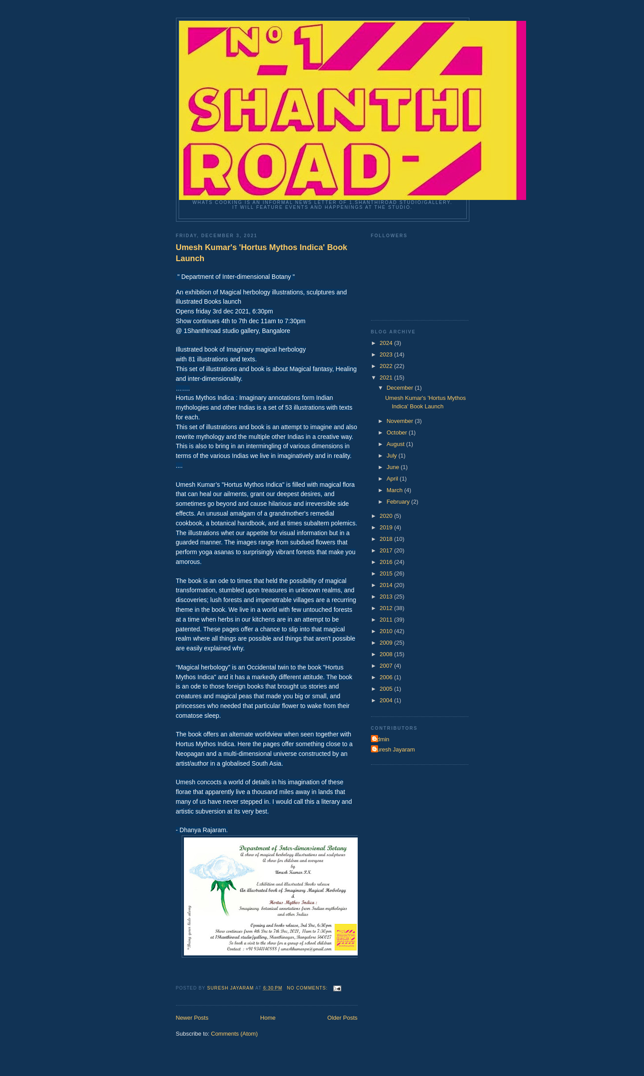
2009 (387, 642)
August (396, 444)
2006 (387, 677)
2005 (387, 688)
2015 (387, 573)
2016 (387, 562)
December (400, 387)
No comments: (308, 988)
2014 (387, 585)
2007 (387, 665)
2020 (387, 516)
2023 (387, 354)
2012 (387, 608)
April (393, 478)
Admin (381, 739)
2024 (387, 343)
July (392, 455)
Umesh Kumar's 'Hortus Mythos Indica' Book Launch (261, 253)
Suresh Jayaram (394, 749)
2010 (387, 631)
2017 (387, 550)
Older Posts (343, 1017)
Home (268, 1017)
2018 (387, 539)
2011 (387, 619)
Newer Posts (192, 1017)
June (393, 467)
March (395, 490)
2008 (387, 654)
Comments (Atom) (234, 1033)
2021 (387, 377)
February (398, 501)
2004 (387, 700)
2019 (387, 527)
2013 (387, 596)
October (397, 432)
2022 (387, 366)
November (400, 421)
